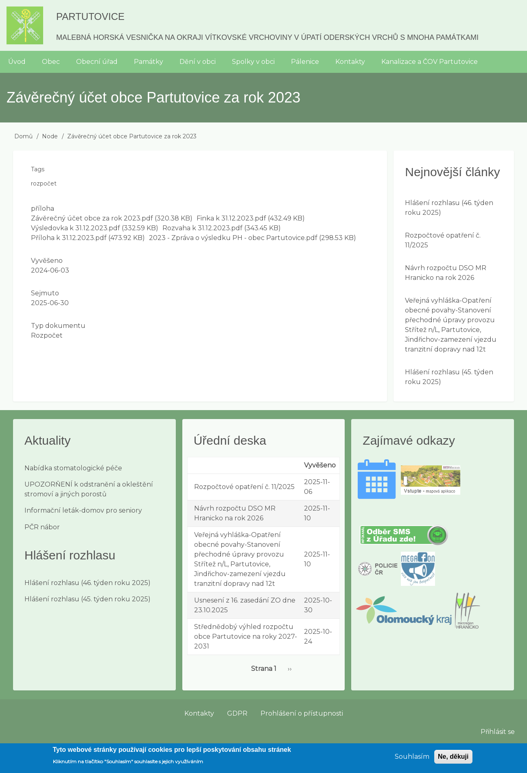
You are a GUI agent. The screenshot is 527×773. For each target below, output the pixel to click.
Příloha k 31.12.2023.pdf (69, 238)
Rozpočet (47, 335)
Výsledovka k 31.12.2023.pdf (75, 228)
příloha (42, 208)
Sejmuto (45, 293)
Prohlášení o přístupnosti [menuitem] (301, 713)
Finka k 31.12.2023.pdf (231, 218)
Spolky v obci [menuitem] (253, 62)
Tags (37, 169)
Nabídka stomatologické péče (73, 468)
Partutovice (90, 16)
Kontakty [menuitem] (350, 62)
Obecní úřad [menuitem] (97, 62)
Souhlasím (412, 760)
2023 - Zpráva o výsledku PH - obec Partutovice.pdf (233, 238)
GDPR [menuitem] (237, 713)
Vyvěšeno (47, 260)
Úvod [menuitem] (17, 62)
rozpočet (44, 183)
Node (50, 136)
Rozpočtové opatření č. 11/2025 (244, 487)
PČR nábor (42, 527)
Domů (23, 136)
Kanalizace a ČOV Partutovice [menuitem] (429, 62)
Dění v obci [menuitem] (197, 62)
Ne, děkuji (453, 759)
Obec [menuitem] (51, 62)
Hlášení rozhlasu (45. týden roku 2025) (87, 599)
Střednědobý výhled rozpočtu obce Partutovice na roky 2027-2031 (245, 636)
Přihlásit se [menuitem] (498, 732)
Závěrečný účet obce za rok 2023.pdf (92, 218)
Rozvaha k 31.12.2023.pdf (202, 228)
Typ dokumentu (58, 326)
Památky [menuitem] (148, 62)
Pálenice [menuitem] (305, 62)
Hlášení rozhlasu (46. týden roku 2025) (87, 583)
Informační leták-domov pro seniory (83, 510)
